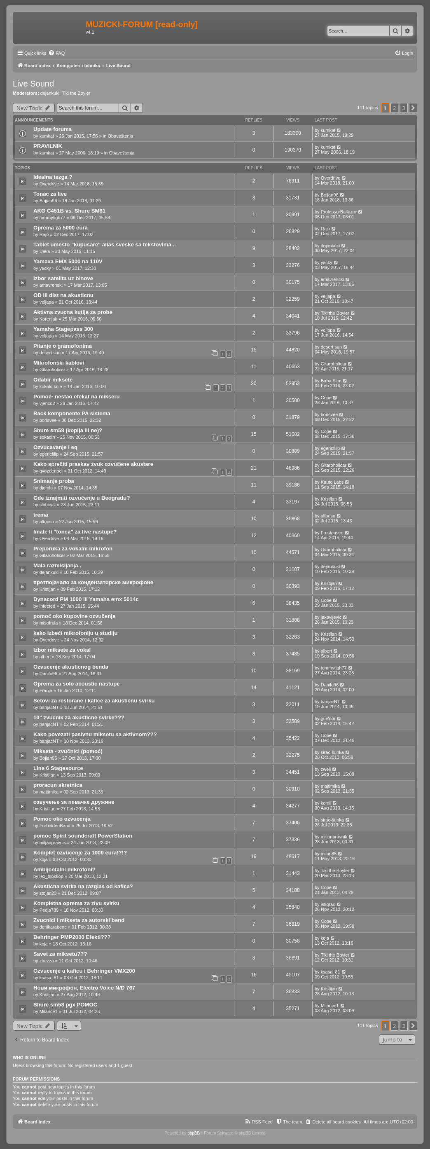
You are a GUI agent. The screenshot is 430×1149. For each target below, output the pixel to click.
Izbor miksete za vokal (62, 650)
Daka (45, 251)
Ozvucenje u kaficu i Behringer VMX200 (84, 971)
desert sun (50, 352)
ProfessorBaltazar (339, 211)
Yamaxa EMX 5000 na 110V (68, 261)
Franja (46, 690)
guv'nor (328, 718)
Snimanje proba (53, 481)
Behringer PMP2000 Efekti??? (72, 937)
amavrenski (51, 285)
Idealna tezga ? (52, 177)
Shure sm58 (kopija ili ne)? (67, 430)
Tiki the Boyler (76, 93)
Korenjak (48, 318)
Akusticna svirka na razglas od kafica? (83, 886)
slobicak (48, 504)
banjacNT (49, 707)
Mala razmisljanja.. (57, 565)
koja (44, 859)
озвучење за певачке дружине (74, 802)
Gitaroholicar (52, 369)
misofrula (49, 622)
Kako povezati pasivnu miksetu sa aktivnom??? (95, 734)
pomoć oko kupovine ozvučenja (74, 616)
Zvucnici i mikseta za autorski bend (78, 920)
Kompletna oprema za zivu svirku (76, 903)
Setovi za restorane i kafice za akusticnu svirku (94, 700)
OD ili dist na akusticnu (63, 295)
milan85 (329, 853)
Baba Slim (331, 380)
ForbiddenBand (55, 825)
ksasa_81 (49, 977)
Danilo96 (48, 673)
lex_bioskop (51, 876)
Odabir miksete (52, 380)
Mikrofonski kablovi (58, 363)
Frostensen (332, 532)
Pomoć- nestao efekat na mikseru (76, 396)
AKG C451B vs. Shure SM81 (69, 211)
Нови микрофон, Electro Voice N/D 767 (84, 988)
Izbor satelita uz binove (63, 278)
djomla (46, 487)
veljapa (47, 302)
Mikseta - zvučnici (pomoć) (68, 751)
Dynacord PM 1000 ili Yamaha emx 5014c (86, 599)
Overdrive (49, 183)
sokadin (47, 437)
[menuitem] (56, 53)
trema (40, 515)
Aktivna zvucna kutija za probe (72, 312)
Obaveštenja (120, 135)
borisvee (48, 420)
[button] (413, 108)
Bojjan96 (48, 200)
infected (48, 606)
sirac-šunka (332, 752)
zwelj (326, 769)
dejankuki (49, 93)
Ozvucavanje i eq (55, 447)
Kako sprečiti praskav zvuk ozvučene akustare (93, 464)
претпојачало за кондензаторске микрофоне (93, 582)
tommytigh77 (52, 217)
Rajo (44, 234)
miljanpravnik (53, 842)
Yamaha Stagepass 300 (63, 329)
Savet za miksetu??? (60, 954)
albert (45, 656)
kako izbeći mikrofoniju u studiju (75, 633)
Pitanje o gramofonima (62, 346)
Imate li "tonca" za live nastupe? (75, 532)
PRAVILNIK (47, 146)
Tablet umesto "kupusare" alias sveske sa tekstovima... (104, 244)
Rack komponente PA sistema (71, 413)
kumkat (47, 135)
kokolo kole (51, 386)
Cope (326, 397)
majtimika (49, 791)
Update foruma (52, 129)
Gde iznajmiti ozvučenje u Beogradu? (81, 498)
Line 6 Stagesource (58, 768)
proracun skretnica (57, 785)
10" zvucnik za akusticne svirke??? (78, 717)
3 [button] (403, 108)
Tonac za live (50, 194)
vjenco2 (47, 403)
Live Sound (33, 83)
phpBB (193, 1133)
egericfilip (49, 454)
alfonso (47, 521)
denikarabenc (53, 926)
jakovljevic (331, 617)
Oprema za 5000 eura (60, 228)
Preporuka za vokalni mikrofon (72, 548)
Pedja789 (49, 910)
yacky (45, 268)
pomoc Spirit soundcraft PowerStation (82, 836)
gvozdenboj (51, 470)
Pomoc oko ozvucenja (62, 819)
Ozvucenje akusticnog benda (70, 667)
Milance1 (49, 1011)
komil (326, 802)
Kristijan (329, 498)
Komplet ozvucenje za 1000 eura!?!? (80, 852)
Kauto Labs (332, 482)
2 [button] (394, 108)
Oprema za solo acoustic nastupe (76, 684)
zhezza (47, 960)
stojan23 (48, 893)
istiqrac (328, 904)
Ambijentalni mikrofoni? (64, 869)
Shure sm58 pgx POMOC (65, 1005)
